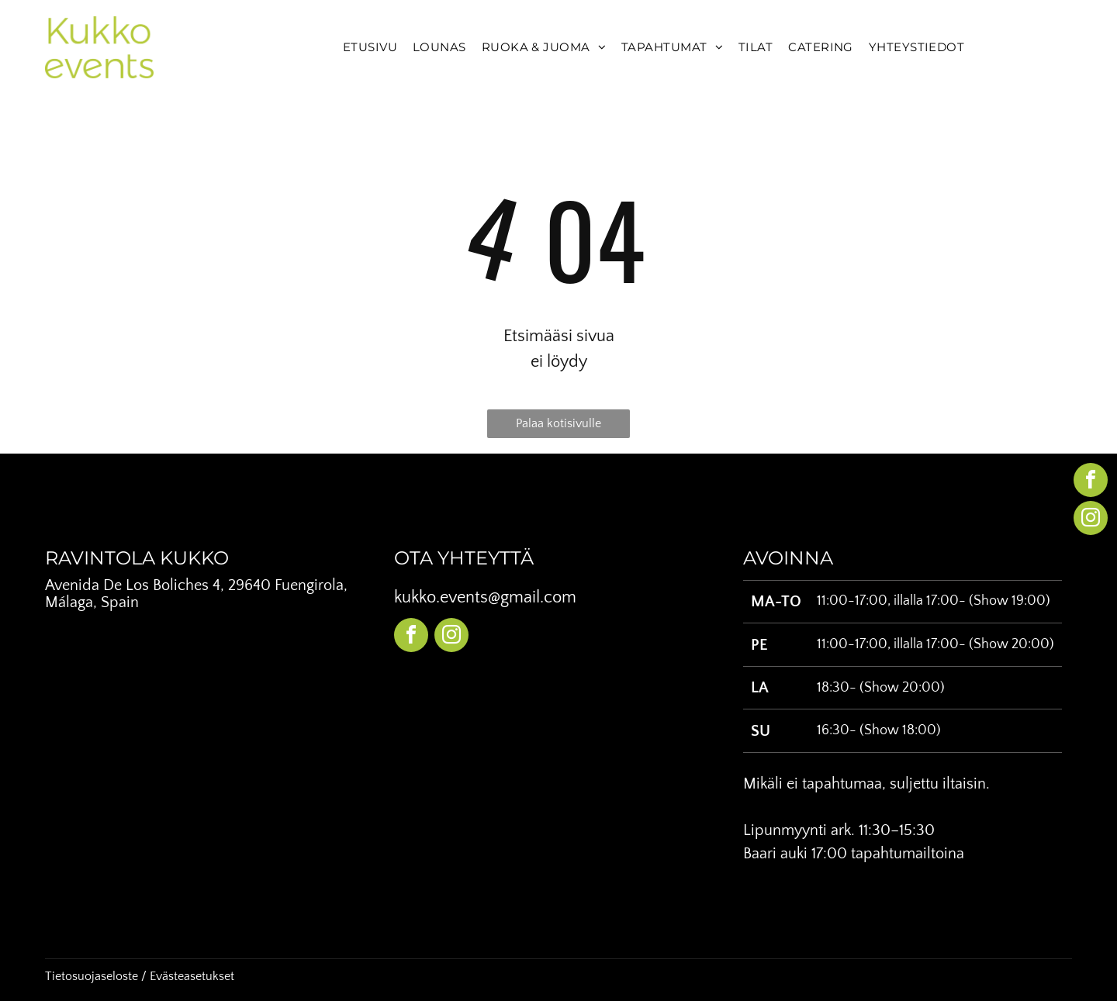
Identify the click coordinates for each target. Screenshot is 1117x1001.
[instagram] (451, 637)
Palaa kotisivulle (558, 423)
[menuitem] (370, 47)
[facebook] (411, 637)
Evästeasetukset (192, 976)
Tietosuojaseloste (91, 976)
